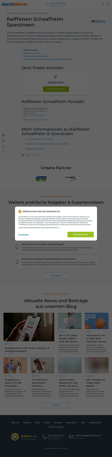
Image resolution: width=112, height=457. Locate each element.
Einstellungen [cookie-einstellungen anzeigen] (23, 235)
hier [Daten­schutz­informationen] (58, 227)
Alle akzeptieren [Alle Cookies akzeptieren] (80, 234)
